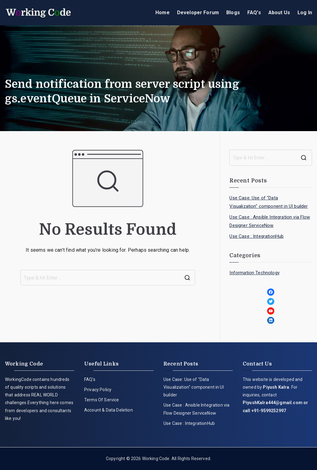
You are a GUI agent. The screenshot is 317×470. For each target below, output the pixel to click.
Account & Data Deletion (108, 410)
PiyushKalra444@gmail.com (272, 402)
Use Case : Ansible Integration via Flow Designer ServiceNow (269, 221)
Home (162, 12)
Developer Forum (198, 12)
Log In (304, 12)
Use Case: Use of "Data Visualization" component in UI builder (268, 202)
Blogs (233, 12)
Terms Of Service (101, 399)
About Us (279, 12)
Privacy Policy (97, 389)
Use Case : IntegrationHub (256, 236)
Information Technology (254, 273)
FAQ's (254, 12)
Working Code (156, 458)
